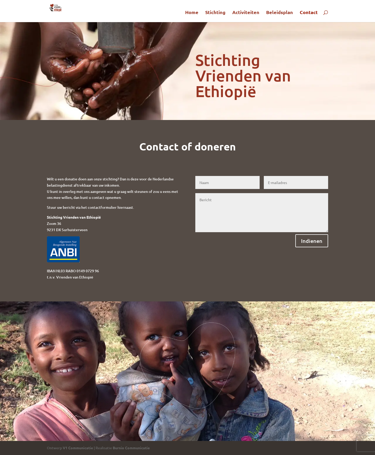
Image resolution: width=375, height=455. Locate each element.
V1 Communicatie (78, 447)
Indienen (311, 240)
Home (191, 12)
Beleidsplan (279, 12)
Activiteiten (245, 12)
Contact (309, 12)
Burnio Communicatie (131, 447)
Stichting (215, 12)
